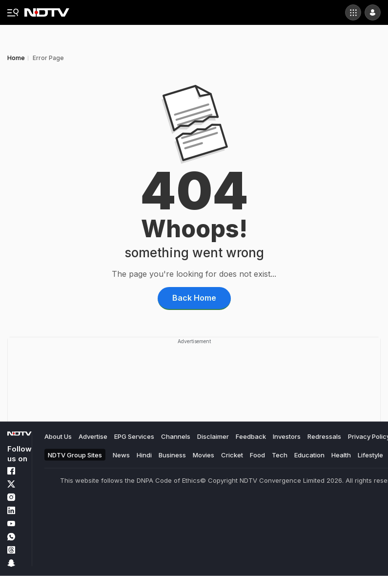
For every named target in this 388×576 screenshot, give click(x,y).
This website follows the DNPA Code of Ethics (130, 480)
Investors (287, 436)
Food (257, 454)
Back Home (194, 298)
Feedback (251, 436)
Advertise (93, 436)
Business (172, 454)
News (121, 454)
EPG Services (134, 436)
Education (309, 454)
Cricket (232, 454)
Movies (203, 454)
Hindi (144, 454)
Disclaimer (213, 436)
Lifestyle (370, 454)
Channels (175, 436)
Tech (279, 454)
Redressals (324, 436)
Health (341, 454)
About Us (58, 436)
